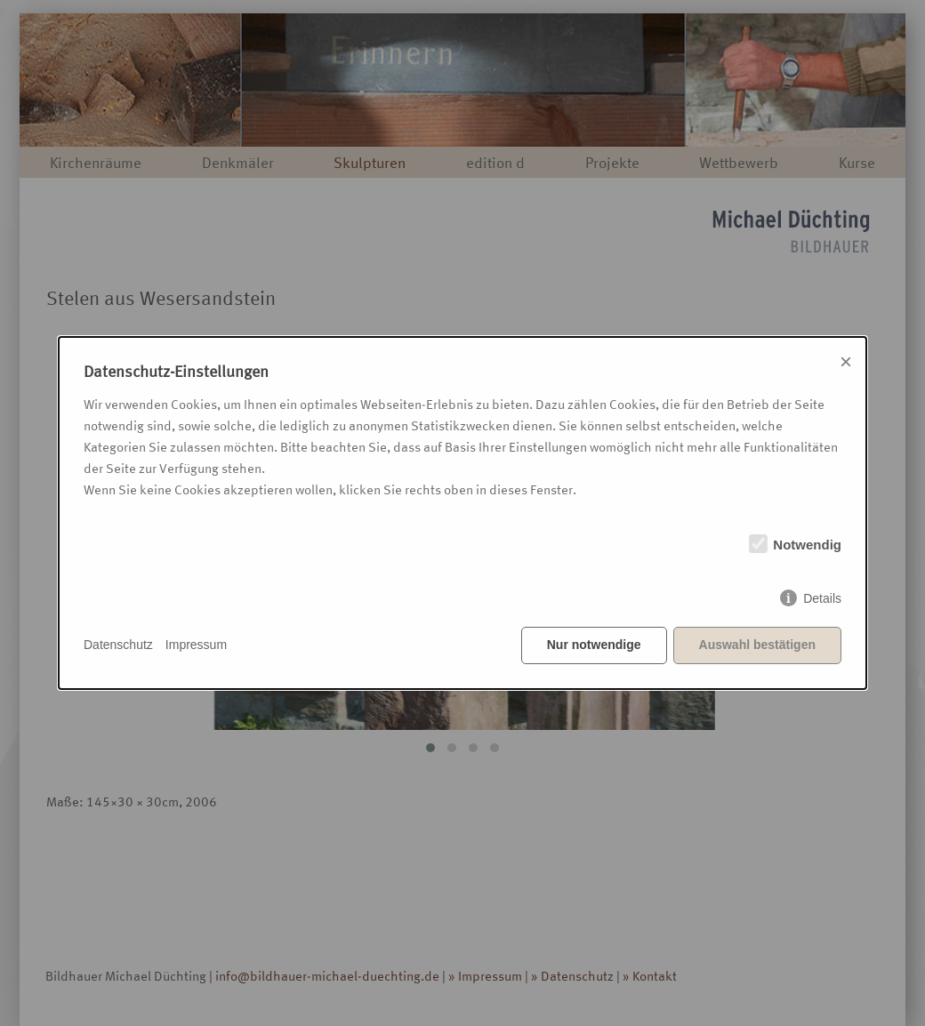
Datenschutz (118, 644)
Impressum (196, 644)
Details (822, 598)
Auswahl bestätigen (757, 644)
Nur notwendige (594, 644)
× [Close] (846, 361)
